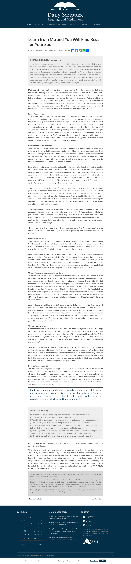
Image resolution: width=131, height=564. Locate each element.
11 (41, 527)
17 (38, 531)
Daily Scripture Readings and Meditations (38, 556)
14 (28, 531)
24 (38, 535)
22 (31, 535)
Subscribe (85, 24)
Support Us (74, 24)
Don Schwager (51, 51)
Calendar (96, 24)
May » (41, 544)
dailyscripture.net (40, 476)
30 (35, 538)
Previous (36, 499)
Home (29, 24)
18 (41, 531)
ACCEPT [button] (102, 561)
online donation (79, 492)
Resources (51, 24)
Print (61, 51)
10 (38, 527)
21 (28, 535)
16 (35, 531)
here (85, 486)
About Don (62, 24)
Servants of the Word (90, 531)
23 (35, 535)
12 (21, 531)
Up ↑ (112, 556)
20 (25, 535)
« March (23, 544)
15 (31, 531)
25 (41, 535)
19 (21, 535)
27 (25, 538)
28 (28, 538)
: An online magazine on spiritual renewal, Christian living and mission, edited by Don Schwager (63, 531)
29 (31, 538)
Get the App (39, 24)
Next (96, 499)
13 (25, 531)
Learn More (94, 561)
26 (21, 538)
